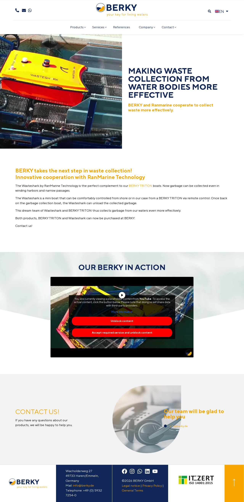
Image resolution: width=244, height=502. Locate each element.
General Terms (132, 490)
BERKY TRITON (140, 186)
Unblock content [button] (122, 320)
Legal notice (131, 485)
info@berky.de (179, 426)
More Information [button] (122, 311)
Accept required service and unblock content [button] (122, 332)
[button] (209, 11)
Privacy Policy (152, 485)
